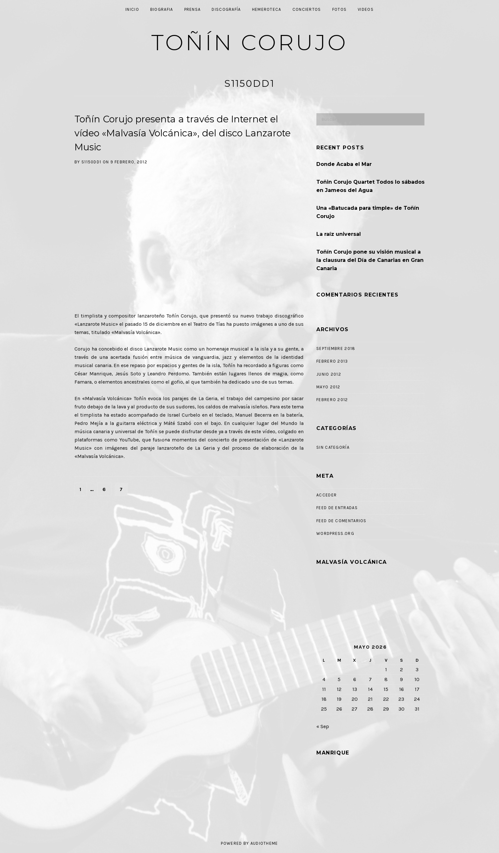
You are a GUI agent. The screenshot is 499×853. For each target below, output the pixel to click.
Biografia (161, 9)
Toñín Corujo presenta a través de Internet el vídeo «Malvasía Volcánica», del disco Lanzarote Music (182, 133)
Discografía (226, 9)
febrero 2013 (332, 361)
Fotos (339, 9)
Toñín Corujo (249, 42)
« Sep (322, 726)
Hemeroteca (266, 9)
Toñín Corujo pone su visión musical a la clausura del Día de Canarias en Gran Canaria (370, 260)
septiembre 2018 (335, 348)
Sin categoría (332, 447)
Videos (366, 9)
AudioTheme (264, 843)
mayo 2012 (328, 387)
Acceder (326, 495)
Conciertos (306, 9)
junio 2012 (328, 374)
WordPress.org (335, 533)
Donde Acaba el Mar (344, 164)
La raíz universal (338, 234)
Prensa (192, 9)
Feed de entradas (337, 507)
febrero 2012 (332, 399)
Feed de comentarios (341, 520)
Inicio (132, 9)
